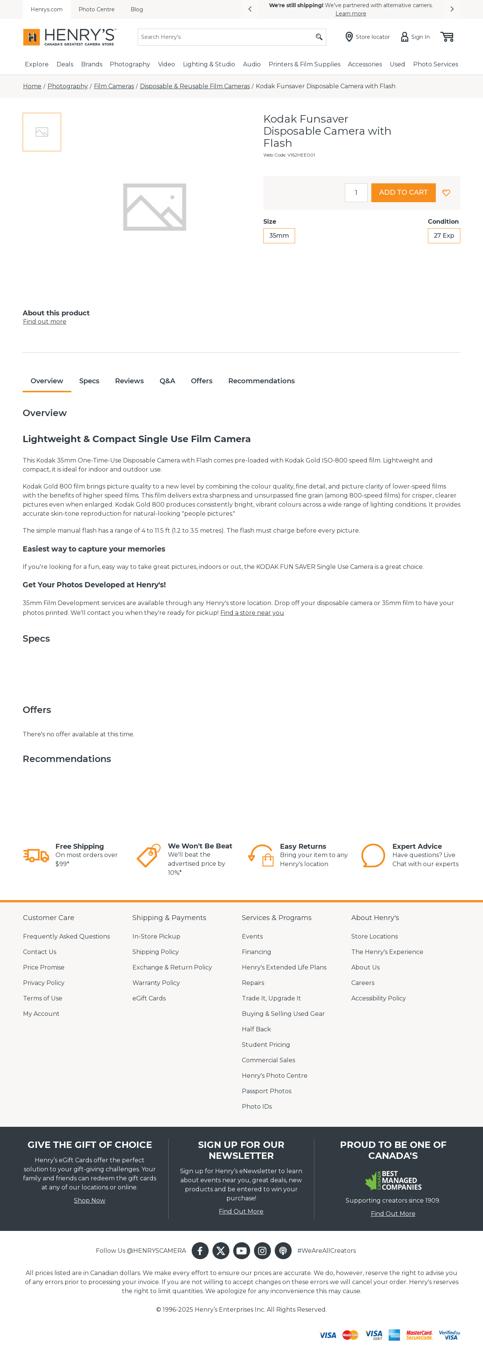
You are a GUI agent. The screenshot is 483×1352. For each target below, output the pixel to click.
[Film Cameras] (114, 86)
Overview (47, 381)
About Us (365, 967)
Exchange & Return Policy (172, 967)
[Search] (232, 37)
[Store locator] (369, 37)
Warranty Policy (156, 982)
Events (252, 936)
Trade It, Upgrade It (271, 998)
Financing (256, 952)
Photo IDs (257, 1106)
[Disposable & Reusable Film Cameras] (195, 86)
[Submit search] (319, 37)
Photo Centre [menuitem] (96, 9)
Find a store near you (252, 612)
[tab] (42, 132)
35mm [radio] (279, 235)
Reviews (129, 381)
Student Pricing (266, 1044)
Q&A (167, 381)
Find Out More (241, 1211)
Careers (362, 982)
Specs (89, 381)
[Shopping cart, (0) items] (446, 37)
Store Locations (374, 936)
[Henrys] (70, 37)
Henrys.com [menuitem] (47, 9)
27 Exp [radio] (444, 235)
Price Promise (44, 967)
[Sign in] (417, 37)
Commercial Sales (268, 1060)
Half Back (256, 1029)
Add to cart (403, 192)
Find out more (44, 321)
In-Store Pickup (156, 936)
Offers (201, 381)
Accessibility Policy (378, 998)
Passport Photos (266, 1091)
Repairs (253, 982)
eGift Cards (149, 998)
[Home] (32, 86)
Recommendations (261, 381)
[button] (250, 9)
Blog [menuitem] (137, 9)
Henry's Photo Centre (275, 1075)
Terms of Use (42, 998)
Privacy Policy (44, 982)
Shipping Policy (155, 952)
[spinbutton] (356, 192)
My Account (41, 1013)
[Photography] (67, 86)
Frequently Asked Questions (66, 936)
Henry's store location (238, 603)
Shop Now (89, 1200)
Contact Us (39, 952)
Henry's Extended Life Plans (284, 967)
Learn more (350, 13)
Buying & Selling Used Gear (283, 1013)
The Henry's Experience (387, 952)
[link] (36, 855)
